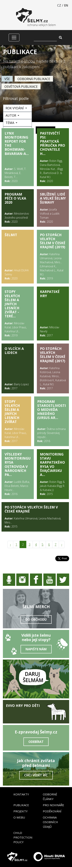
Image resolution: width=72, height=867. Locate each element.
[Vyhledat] (45, 37)
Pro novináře (53, 805)
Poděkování (52, 811)
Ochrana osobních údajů (50, 822)
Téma (10, 123)
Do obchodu (36, 619)
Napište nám (36, 649)
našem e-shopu (22, 61)
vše (7, 79)
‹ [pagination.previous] (10, 544)
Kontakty (21, 794)
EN (66, 5)
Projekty (20, 811)
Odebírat (36, 742)
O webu (19, 817)
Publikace (21, 805)
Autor (11, 115)
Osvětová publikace (21, 86)
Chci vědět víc (36, 775)
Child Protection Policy (22, 837)
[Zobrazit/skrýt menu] (14, 37)
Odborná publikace (33, 79)
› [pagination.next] (61, 544)
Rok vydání (15, 108)
